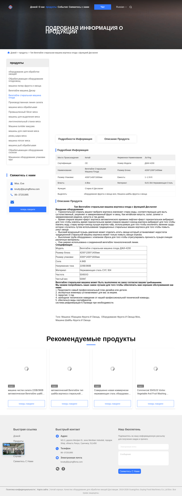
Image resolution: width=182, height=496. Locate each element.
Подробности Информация (75, 139)
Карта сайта (42, 489)
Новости (17, 451)
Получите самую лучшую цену (130, 126)
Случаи (17, 456)
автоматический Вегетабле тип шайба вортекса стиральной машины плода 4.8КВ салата (67, 392)
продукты (51, 7)
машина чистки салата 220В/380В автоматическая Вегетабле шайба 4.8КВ (25, 392)
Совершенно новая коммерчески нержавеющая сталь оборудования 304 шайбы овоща (112, 392)
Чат (103, 7)
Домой (34, 7)
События (63, 7)
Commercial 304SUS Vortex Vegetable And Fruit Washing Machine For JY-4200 (151, 392)
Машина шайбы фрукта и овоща (73, 320)
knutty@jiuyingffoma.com (27, 189)
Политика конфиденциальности (20, 489)
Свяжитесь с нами (79, 7)
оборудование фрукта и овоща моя (120, 317)
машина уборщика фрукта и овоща (80, 317)
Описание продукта (116, 139)
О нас (42, 7)
